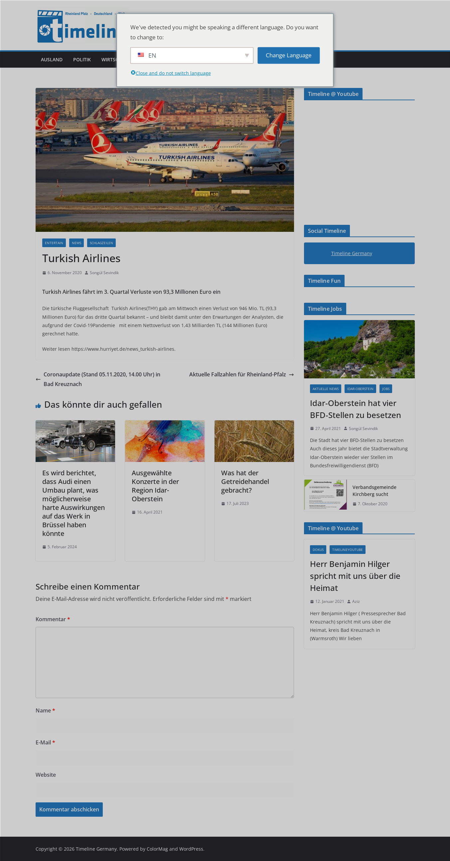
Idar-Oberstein (360, 388)
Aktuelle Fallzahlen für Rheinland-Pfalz (241, 374)
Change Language (289, 55)
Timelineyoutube (347, 549)
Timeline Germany (351, 253)
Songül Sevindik (104, 272)
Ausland (52, 59)
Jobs (385, 388)
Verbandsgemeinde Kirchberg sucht (374, 490)
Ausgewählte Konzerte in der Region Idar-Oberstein (155, 485)
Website (46, 774)
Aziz (356, 601)
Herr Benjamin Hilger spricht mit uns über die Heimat (355, 575)
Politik (82, 59)
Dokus (318, 549)
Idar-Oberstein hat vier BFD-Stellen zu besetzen (355, 408)
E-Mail (45, 742)
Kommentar (53, 619)
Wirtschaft (115, 59)
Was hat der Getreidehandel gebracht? (245, 481)
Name (45, 710)
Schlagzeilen (101, 242)
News (76, 242)
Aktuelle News (326, 388)
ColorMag (157, 849)
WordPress (191, 849)
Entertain (54, 242)
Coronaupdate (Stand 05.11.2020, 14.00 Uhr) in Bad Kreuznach (98, 379)
